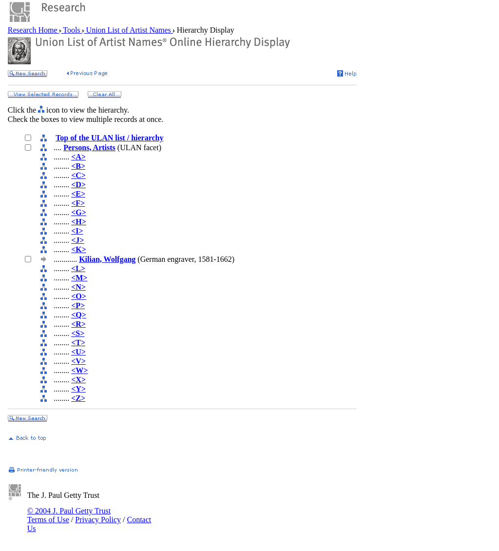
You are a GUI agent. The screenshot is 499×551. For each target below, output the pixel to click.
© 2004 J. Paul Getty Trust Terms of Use (69, 515)
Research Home (33, 30)
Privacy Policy (98, 519)
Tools (71, 30)
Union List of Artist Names (128, 30)
